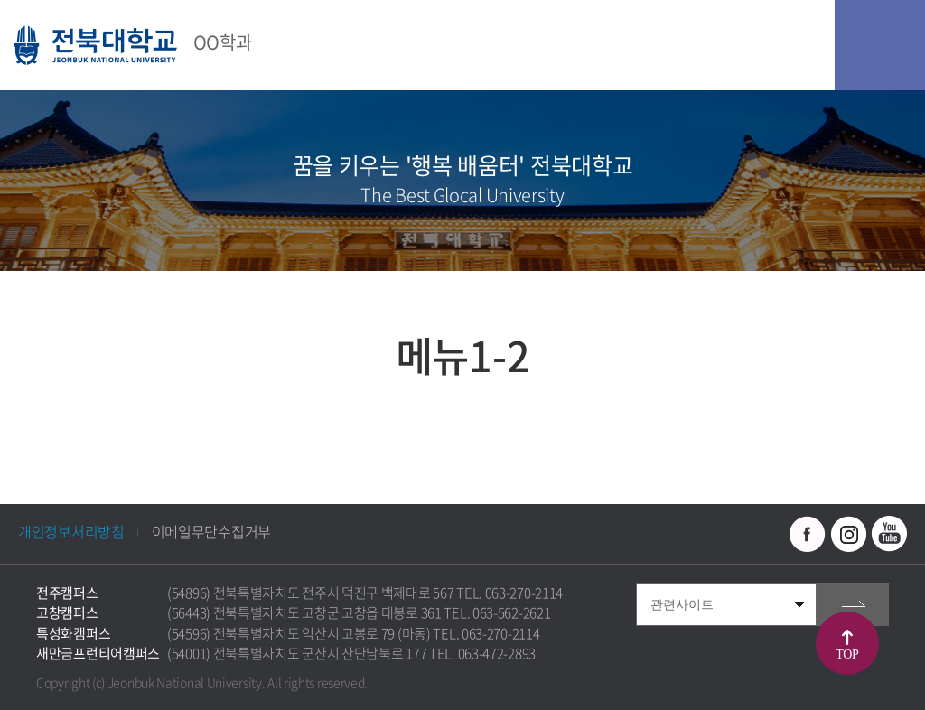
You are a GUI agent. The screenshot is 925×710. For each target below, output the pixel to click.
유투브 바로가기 (889, 534)
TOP (847, 654)
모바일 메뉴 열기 (880, 45)
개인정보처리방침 (71, 531)
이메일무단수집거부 (211, 531)
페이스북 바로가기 (808, 534)
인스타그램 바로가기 (848, 534)
